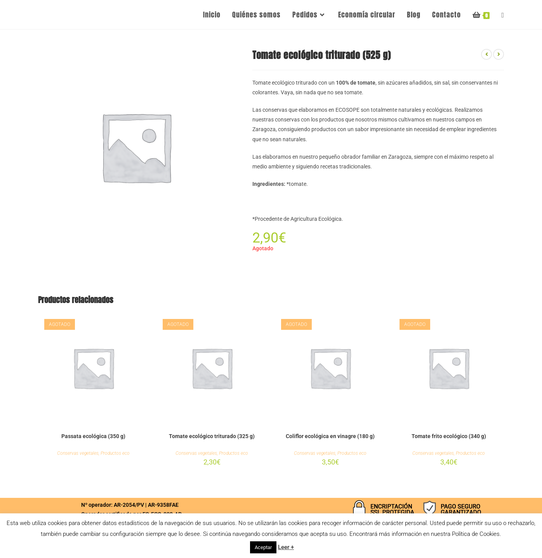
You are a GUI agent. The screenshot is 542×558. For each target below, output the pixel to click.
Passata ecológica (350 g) (93, 436)
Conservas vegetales (78, 453)
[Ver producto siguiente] (498, 54)
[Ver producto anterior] (486, 54)
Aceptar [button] (263, 547)
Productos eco (115, 453)
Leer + (286, 547)
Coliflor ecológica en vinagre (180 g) (330, 436)
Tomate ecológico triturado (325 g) (212, 436)
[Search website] (502, 14)
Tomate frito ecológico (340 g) (449, 436)
